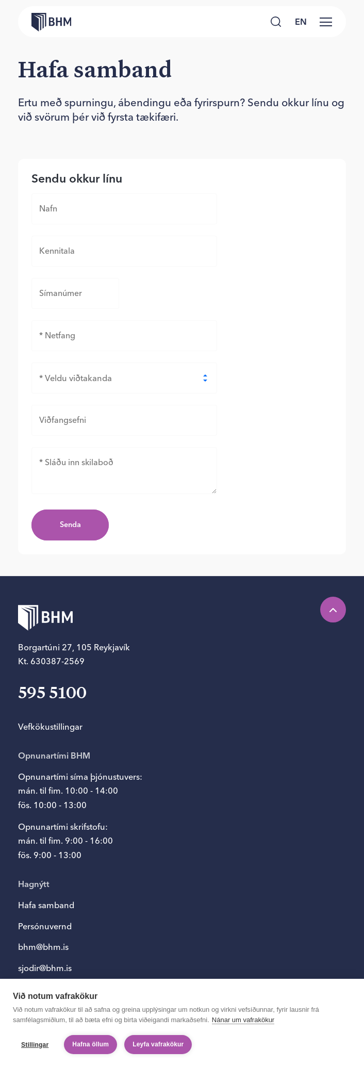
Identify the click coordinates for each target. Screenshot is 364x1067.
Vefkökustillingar (50, 726)
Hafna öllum (90, 1044)
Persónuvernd (45, 926)
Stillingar (34, 1044)
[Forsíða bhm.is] (44, 22)
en (301, 22)
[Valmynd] (326, 21)
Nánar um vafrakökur (243, 1020)
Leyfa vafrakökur (158, 1044)
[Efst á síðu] (333, 609)
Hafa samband (46, 905)
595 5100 (52, 694)
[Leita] (275, 21)
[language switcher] (301, 22)
